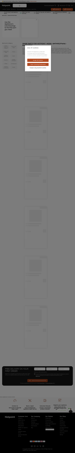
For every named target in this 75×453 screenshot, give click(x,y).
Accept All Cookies (38, 60)
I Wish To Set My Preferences (38, 64)
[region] (38, 58)
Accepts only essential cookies (38, 67)
